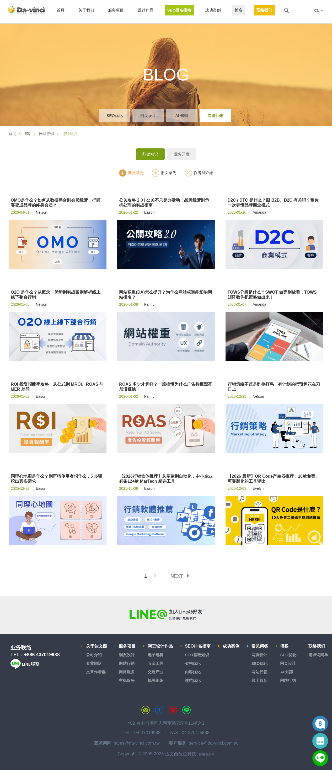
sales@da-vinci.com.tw (137, 743)
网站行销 (127, 663)
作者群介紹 (198, 173)
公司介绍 (94, 655)
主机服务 (127, 680)
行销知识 (150, 154)
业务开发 (182, 154)
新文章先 (131, 173)
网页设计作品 (160, 646)
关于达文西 (96, 646)
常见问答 (259, 646)
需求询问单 (318, 655)
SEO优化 (114, 115)
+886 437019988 (42, 654)
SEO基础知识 (197, 655)
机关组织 (155, 680)
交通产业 (155, 672)
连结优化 (193, 680)
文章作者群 (96, 672)
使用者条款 (207, 754)
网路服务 (127, 672)
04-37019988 (147, 732)
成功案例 (231, 646)
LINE (306, 10)
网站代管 (259, 672)
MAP (173, 710)
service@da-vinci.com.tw (213, 743)
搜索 (286, 10)
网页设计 (148, 115)
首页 (12, 134)
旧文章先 (164, 173)
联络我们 (316, 646)
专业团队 (94, 663)
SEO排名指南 (198, 646)
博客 (27, 134)
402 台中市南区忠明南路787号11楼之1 (166, 723)
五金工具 (155, 663)
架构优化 (193, 663)
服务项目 (127, 646)
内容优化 (193, 672)
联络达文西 (145, 710)
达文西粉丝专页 (159, 710)
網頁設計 (127, 655)
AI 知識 (181, 115)
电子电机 (155, 655)
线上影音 (259, 680)
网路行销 (215, 115)
